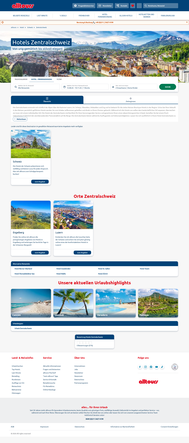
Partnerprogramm (81, 383)
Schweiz (17, 161)
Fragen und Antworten (51, 369)
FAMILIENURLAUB (168, 16)
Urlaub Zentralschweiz (23, 328)
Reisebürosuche (49, 383)
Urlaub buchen (17, 366)
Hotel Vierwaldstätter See (24, 274)
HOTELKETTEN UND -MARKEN (147, 16)
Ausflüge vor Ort (18, 383)
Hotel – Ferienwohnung (43, 79)
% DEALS (63, 16)
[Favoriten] (132, 5)
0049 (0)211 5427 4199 (94, 419)
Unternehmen (79, 366)
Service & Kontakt (50, 379)
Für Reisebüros (48, 386)
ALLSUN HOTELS (125, 16)
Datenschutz (79, 379)
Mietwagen (16, 393)
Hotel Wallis (61, 274)
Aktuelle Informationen (52, 366)
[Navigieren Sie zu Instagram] (145, 367)
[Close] (187, 22)
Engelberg (18, 232)
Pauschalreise (21, 79)
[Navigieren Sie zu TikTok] (162, 367)
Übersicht (47, 99)
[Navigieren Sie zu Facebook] (140, 367)
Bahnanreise (16, 389)
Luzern (59, 232)
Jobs (76, 369)
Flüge (61, 79)
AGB (12, 427)
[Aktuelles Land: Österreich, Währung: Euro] (139, 5)
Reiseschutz (16, 386)
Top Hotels (16, 369)
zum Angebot (40, 182)
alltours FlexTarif (49, 373)
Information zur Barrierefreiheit (123, 427)
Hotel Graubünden (63, 269)
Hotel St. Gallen (104, 269)
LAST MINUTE (42, 16)
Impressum (44, 427)
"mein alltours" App (50, 376)
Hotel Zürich (103, 274)
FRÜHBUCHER (84, 16)
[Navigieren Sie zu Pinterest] (151, 367)
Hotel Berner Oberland (23, 269)
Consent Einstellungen (169, 427)
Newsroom (78, 376)
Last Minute (16, 373)
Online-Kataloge (49, 389)
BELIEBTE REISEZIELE (21, 16)
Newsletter (78, 373)
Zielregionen (131, 99)
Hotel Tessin (144, 269)
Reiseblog (15, 376)
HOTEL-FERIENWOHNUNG (105, 16)
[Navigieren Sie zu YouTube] (156, 367)
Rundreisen (16, 379)
